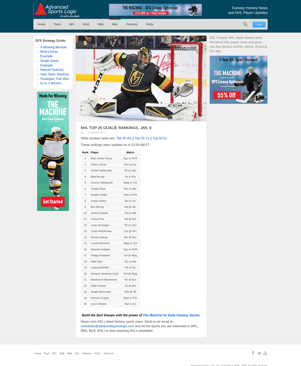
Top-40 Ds (160, 138)
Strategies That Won (54, 79)
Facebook (253, 353)
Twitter (259, 353)
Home (41, 24)
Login (259, 24)
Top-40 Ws (123, 138)
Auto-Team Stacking (54, 74)
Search (245, 24)
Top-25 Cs (142, 138)
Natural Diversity (52, 69)
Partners (132, 24)
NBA (100, 24)
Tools (57, 24)
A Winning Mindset (53, 47)
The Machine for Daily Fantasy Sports (171, 315)
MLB (86, 24)
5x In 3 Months (50, 83)
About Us (108, 353)
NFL (72, 24)
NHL (115, 24)
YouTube (265, 353)
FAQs (149, 24)
